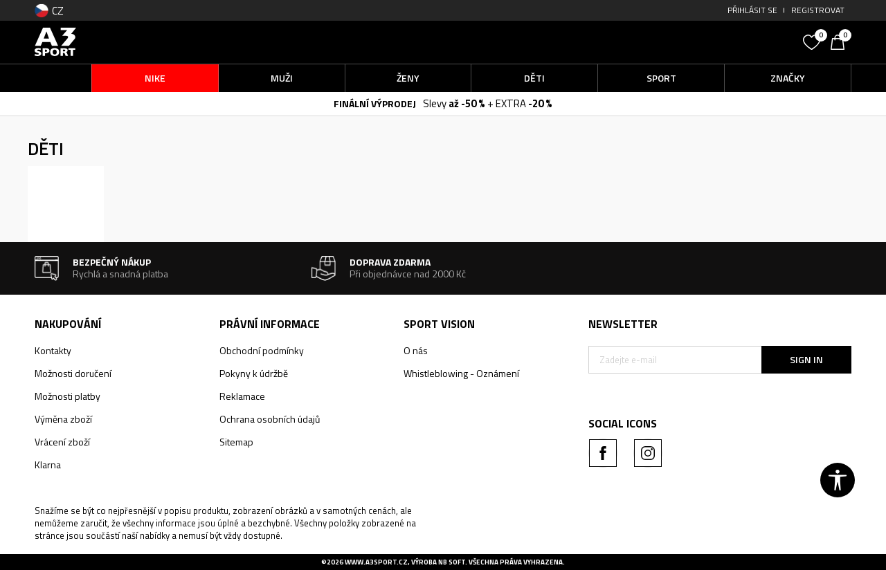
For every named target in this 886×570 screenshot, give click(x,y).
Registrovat (817, 10)
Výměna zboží (63, 419)
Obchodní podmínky (261, 350)
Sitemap (236, 441)
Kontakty (53, 350)
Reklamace (242, 396)
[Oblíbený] (813, 41)
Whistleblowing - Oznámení (461, 373)
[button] (692, 42)
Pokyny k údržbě (253, 373)
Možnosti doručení (73, 373)
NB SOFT (451, 562)
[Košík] (841, 41)
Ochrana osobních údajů (269, 419)
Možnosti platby (67, 396)
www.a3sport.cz (376, 562)
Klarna (48, 464)
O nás (416, 350)
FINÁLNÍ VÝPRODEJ (375, 103)
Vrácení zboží (62, 441)
